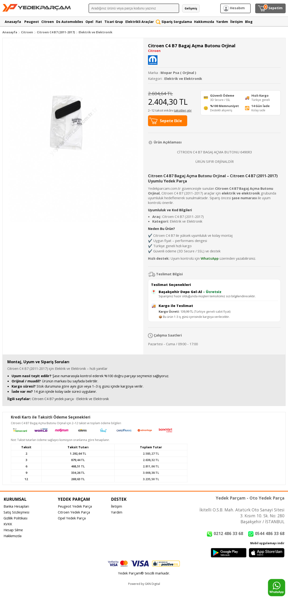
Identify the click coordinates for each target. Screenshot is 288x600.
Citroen (27, 32)
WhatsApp (210, 258)
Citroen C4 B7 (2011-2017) (56, 32)
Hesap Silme (13, 529)
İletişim (116, 506)
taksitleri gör (183, 110)
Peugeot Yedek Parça (75, 506)
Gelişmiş (191, 8)
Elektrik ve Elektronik (95, 32)
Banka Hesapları (16, 506)
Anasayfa (9, 32)
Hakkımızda (12, 535)
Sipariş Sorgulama (174, 21)
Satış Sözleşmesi (16, 512)
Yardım (116, 512)
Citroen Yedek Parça (74, 512)
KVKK (8, 524)
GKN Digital (152, 584)
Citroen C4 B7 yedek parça (53, 398)
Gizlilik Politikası (15, 518)
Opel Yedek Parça (72, 518)
